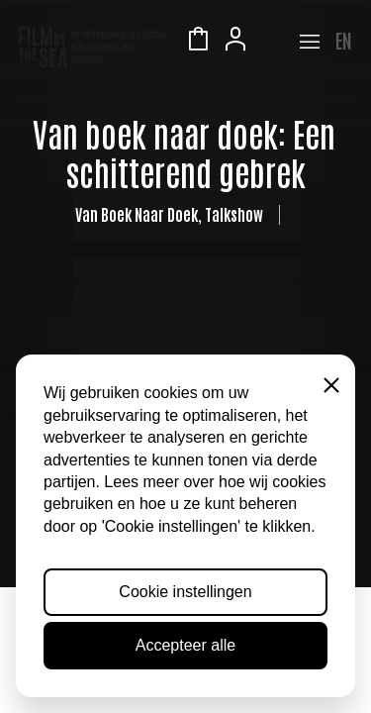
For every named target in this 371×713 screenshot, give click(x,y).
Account (235, 41)
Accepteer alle (185, 645)
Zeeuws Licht (273, 41)
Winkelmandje (198, 41)
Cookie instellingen (185, 591)
